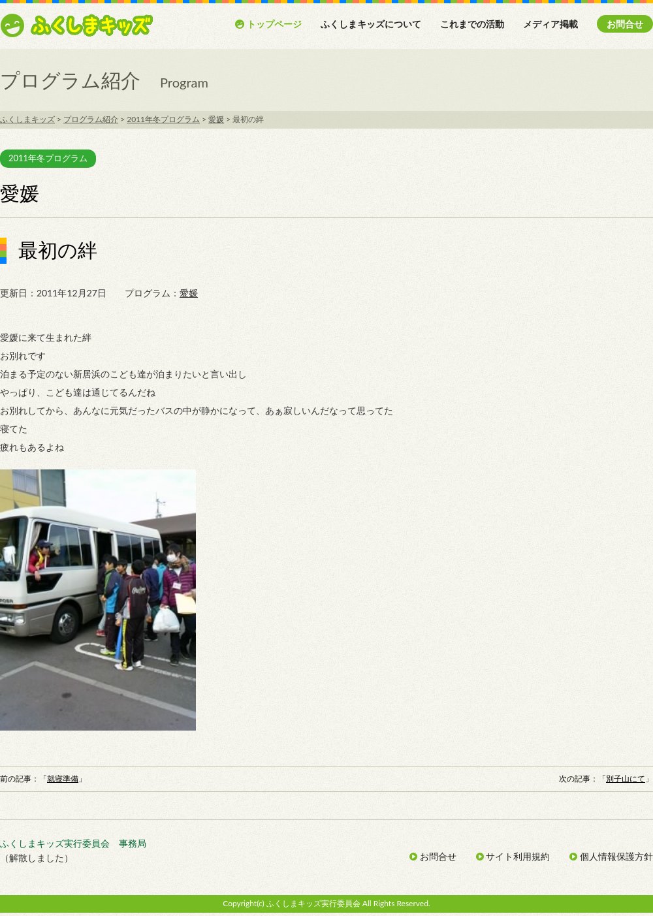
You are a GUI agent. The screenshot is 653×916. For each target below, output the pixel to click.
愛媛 (189, 292)
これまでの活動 (472, 23)
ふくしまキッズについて (371, 23)
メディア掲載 (550, 23)
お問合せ (625, 23)
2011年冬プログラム (48, 158)
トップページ (268, 23)
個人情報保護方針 (611, 856)
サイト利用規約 (513, 856)
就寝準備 (62, 778)
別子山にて (625, 778)
